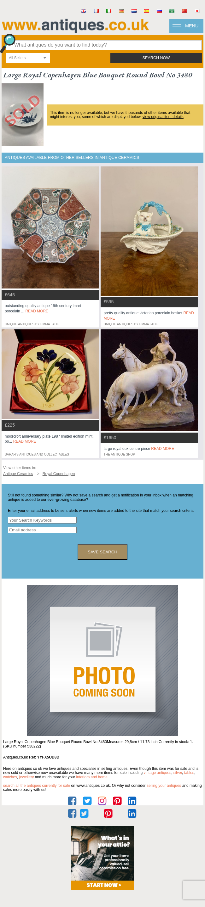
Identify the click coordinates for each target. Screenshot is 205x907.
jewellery (26, 777)
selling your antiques (164, 785)
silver (177, 772)
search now (156, 58)
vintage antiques (157, 772)
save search (102, 552)
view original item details (163, 117)
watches (10, 777)
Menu (191, 25)
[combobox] (28, 58)
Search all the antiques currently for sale (36, 785)
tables (189, 772)
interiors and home (91, 777)
